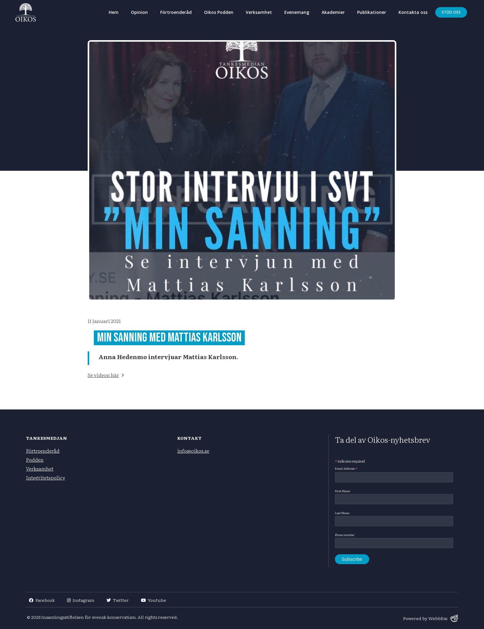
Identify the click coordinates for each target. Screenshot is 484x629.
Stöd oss (451, 12)
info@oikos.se (193, 450)
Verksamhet (259, 12)
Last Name (342, 512)
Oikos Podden (218, 12)
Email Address (346, 468)
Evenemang (296, 12)
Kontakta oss (413, 12)
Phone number (345, 534)
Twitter (117, 600)
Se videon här (103, 375)
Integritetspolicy (45, 477)
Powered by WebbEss (430, 618)
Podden (35, 459)
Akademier (333, 12)
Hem (114, 12)
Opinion (139, 12)
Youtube (153, 600)
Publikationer (371, 12)
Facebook (42, 600)
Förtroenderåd (176, 12)
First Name (342, 491)
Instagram (80, 600)
